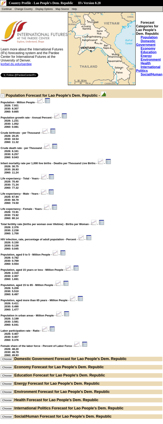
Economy (148, 48)
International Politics (32, 408)
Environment (151, 59)
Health (146, 63)
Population (149, 37)
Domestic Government (145, 42)
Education (148, 52)
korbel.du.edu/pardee (16, 64)
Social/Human (151, 74)
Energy (146, 56)
